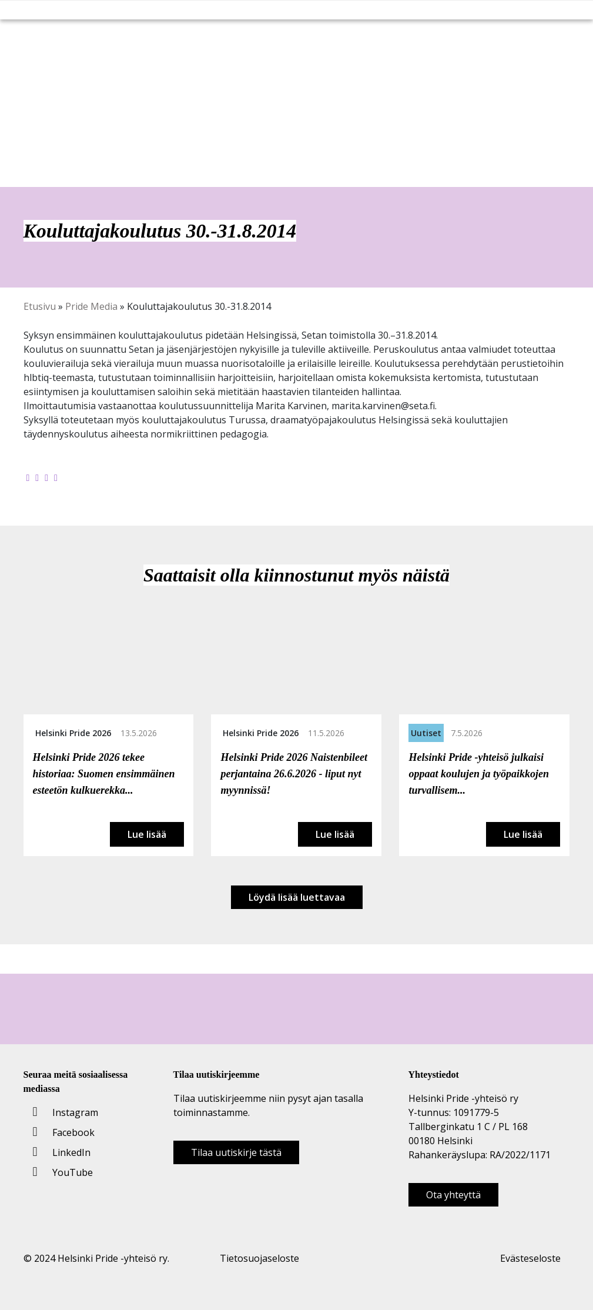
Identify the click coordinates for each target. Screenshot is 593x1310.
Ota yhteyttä (453, 1194)
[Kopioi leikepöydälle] (56, 477)
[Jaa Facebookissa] (28, 477)
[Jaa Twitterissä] (37, 477)
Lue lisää (147, 834)
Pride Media (91, 306)
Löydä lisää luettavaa (297, 897)
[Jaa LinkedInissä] (46, 477)
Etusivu (40, 306)
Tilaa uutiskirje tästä (236, 1152)
